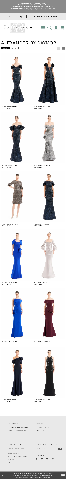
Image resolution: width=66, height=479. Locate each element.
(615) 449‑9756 (22, 427)
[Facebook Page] (37, 459)
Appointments (16, 6)
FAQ (9, 462)
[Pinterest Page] (56, 459)
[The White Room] (17, 27)
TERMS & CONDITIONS (16, 448)
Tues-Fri (40, 427)
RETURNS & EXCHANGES (16, 451)
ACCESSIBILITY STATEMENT (18, 456)
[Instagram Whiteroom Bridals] (49, 459)
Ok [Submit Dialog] (63, 475)
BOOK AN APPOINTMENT (43, 16)
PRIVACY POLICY (14, 453)
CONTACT (11, 459)
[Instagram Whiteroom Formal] (43, 459)
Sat (38, 430)
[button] (49, 27)
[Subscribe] (60, 449)
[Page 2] (34, 410)
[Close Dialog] (2, 475)
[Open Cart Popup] (62, 27)
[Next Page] (36, 410)
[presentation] (17, 79)
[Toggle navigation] (43, 27)
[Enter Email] (49, 448)
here (48, 477)
